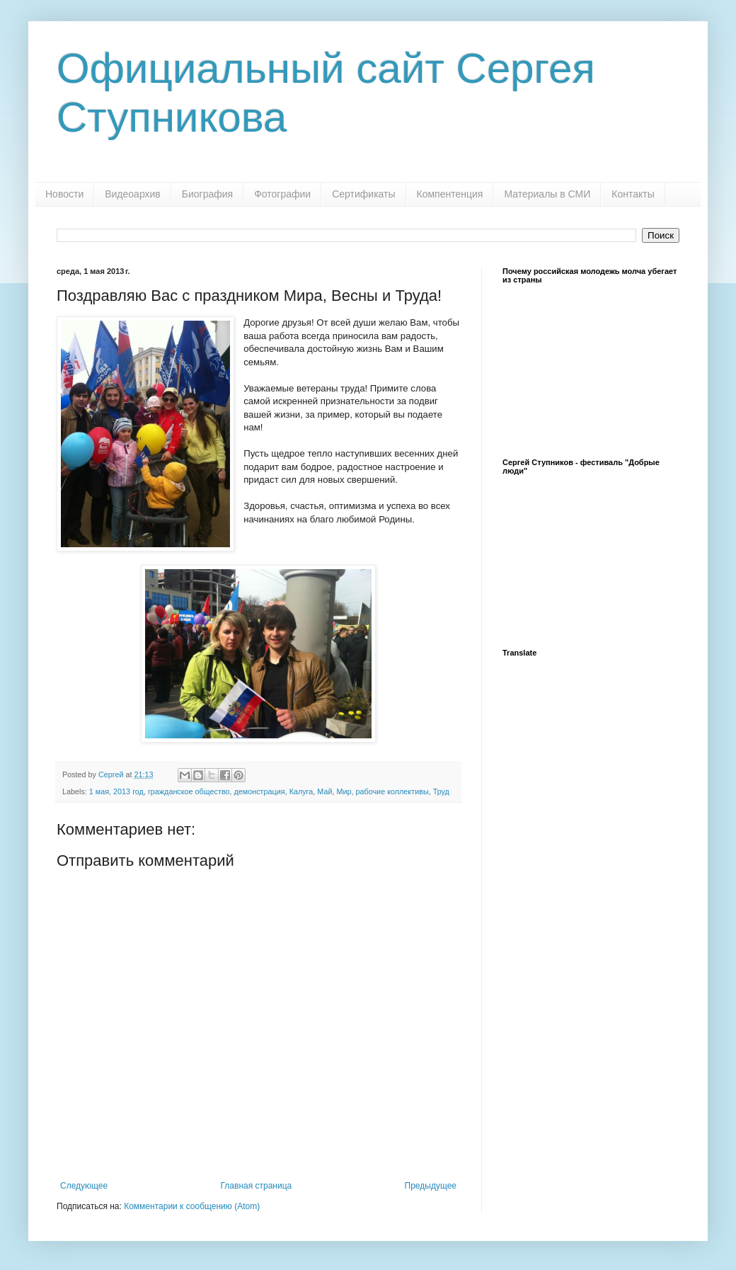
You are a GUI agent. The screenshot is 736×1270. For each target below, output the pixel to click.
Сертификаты (363, 194)
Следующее (84, 1186)
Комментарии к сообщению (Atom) (192, 1206)
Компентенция (450, 194)
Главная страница (256, 1186)
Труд (441, 791)
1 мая (99, 791)
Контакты (632, 194)
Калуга (301, 791)
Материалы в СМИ (547, 194)
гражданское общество (189, 791)
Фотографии (282, 194)
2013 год (128, 791)
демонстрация (259, 791)
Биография (207, 194)
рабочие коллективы (392, 791)
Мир (343, 791)
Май (324, 791)
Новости (64, 194)
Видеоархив (133, 194)
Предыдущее (430, 1186)
